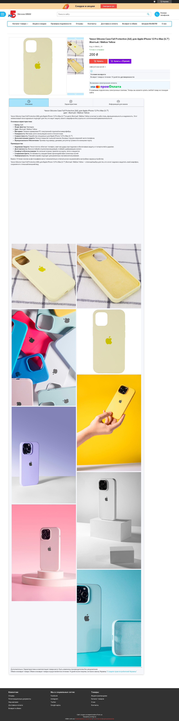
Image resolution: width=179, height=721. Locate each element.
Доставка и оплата (109, 24)
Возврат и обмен (129, 24)
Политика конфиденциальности (103, 719)
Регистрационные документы (19, 699)
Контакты (92, 24)
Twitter (53, 702)
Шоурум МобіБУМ (149, 24)
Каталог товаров (97, 699)
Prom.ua (99, 715)
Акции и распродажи (99, 696)
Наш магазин (13, 702)
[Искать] (148, 14)
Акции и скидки (39, 24)
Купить (100, 61)
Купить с (122, 61)
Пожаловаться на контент (83, 719)
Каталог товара (19, 24)
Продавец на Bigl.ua (89, 717)
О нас (164, 24)
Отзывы (79, 24)
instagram (54, 699)
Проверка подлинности (61, 24)
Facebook (54, 696)
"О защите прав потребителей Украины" (122, 671)
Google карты (56, 705)
